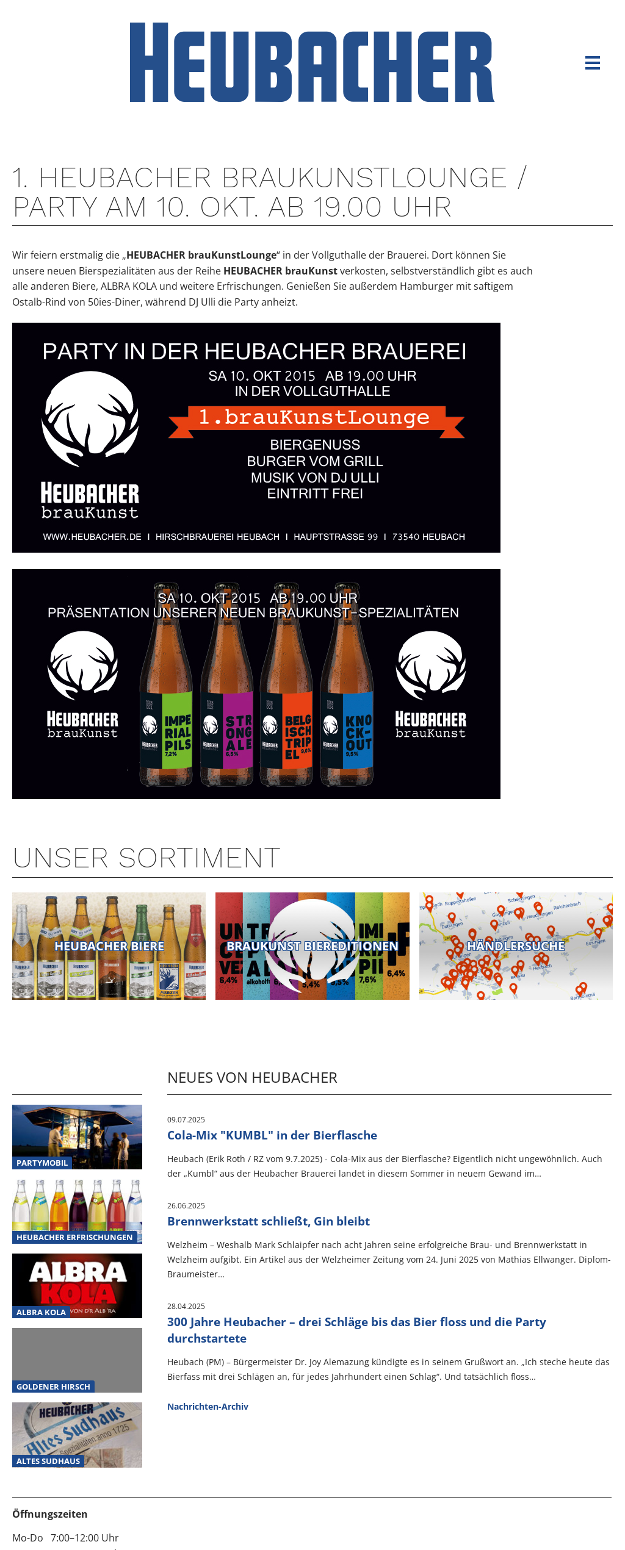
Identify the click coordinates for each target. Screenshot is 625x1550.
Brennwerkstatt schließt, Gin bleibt (268, 1221)
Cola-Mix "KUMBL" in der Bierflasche (272, 1135)
